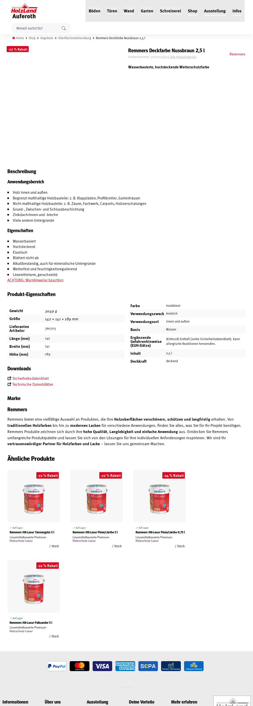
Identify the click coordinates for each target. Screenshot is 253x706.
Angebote (47, 38)
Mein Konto (10, 622)
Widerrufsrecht (14, 634)
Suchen (64, 28)
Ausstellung (215, 10)
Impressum (10, 645)
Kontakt (51, 639)
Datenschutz (11, 639)
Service (50, 634)
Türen (112, 10)
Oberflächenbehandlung (74, 38)
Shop (192, 10)
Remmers (237, 53)
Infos (236, 10)
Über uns (51, 645)
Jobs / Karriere (55, 622)
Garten (147, 10)
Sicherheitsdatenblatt (30, 378)
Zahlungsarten (13, 656)
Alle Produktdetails (186, 56)
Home (20, 38)
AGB (5, 628)
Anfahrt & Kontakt (105, 648)
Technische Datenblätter (32, 384)
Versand (8, 651)
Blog (48, 628)
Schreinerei (170, 10)
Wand (129, 10)
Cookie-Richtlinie (14, 662)
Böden (94, 10)
